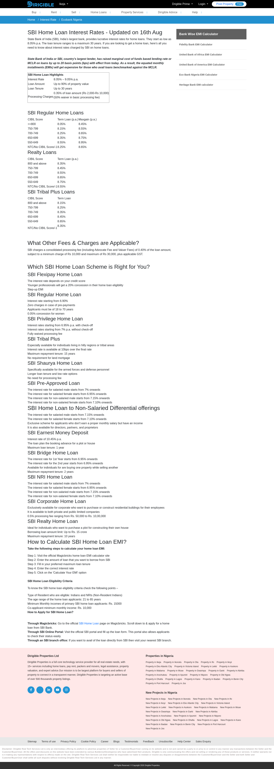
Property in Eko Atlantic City (159, 666)
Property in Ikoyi (224, 662)
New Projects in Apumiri (185, 716)
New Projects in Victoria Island (215, 703)
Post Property (230, 4)
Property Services (132, 12)
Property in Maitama (155, 670)
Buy (34, 12)
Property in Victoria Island (186, 666)
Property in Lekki (209, 666)
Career (104, 741)
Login (202, 3)
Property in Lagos (173, 679)
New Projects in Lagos (207, 720)
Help (195, 12)
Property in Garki (216, 670)
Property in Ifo (207, 662)
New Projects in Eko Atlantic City (183, 703)
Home (31, 19)
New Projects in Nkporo (210, 716)
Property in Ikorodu (172, 662)
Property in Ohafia (154, 679)
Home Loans (99, 12)
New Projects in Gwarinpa (158, 711)
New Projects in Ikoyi (155, 703)
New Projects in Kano (231, 720)
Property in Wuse (175, 670)
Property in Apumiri (178, 675)
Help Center (184, 741)
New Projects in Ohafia (183, 720)
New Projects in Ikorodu (179, 699)
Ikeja (62, 3)
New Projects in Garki (183, 711)
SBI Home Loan (89, 623)
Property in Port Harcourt (157, 683)
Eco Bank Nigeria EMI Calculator (198, 74)
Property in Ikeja (153, 662)
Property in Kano (192, 679)
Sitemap (32, 741)
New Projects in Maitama (206, 707)
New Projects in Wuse (230, 707)
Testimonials (131, 741)
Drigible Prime (181, 3)
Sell (74, 12)
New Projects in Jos (155, 728)
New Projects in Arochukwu (158, 716)
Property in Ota (191, 662)
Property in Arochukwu (156, 675)
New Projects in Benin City (182, 724)
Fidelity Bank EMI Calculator (195, 44)
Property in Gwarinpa (196, 670)
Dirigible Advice (167, 12)
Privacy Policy (68, 741)
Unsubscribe (166, 741)
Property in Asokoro (228, 666)
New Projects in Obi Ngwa (158, 720)
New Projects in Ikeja (156, 699)
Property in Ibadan (211, 679)
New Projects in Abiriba (206, 711)
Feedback (148, 741)
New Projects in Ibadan (157, 724)
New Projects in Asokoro (180, 707)
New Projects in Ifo (223, 699)
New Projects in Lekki (156, 707)
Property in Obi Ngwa (220, 675)
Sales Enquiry (203, 741)
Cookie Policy (88, 741)
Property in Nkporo (199, 675)
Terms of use (48, 741)
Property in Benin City (233, 679)
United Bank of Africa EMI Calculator (200, 54)
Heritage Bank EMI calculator (196, 84)
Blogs (116, 741)
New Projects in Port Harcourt (211, 724)
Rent (54, 12)
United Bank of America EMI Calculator (202, 64)
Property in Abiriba (235, 670)
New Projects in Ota (202, 699)
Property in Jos (179, 683)
